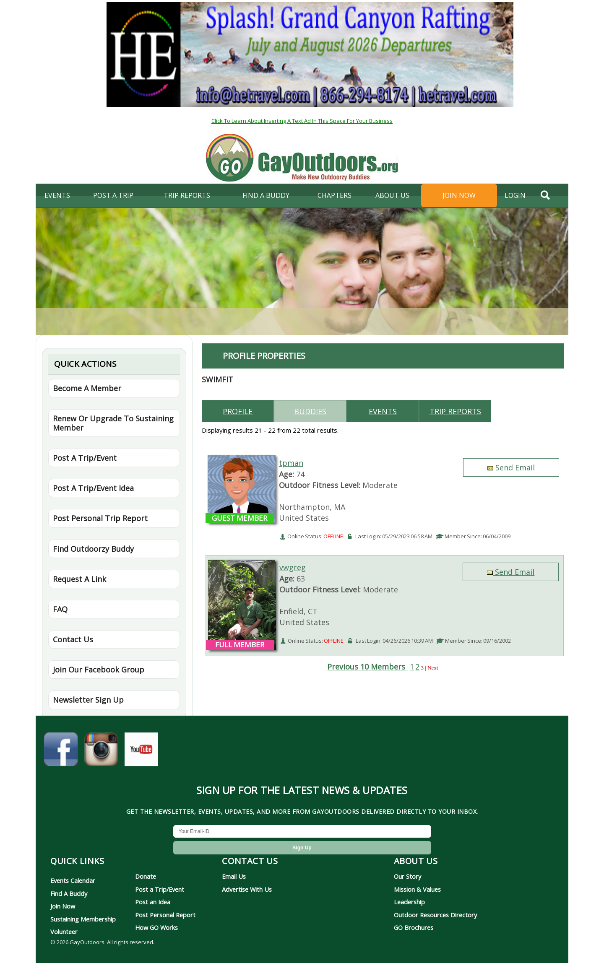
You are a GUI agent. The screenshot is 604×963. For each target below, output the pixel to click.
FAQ (60, 609)
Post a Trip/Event (159, 889)
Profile (238, 411)
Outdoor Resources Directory (435, 915)
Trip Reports (187, 195)
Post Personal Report (165, 915)
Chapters (334, 195)
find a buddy (265, 195)
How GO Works (156, 927)
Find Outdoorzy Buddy (93, 549)
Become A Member (87, 388)
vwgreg (292, 567)
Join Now (459, 195)
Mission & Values (417, 889)
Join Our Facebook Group (98, 669)
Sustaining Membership (83, 919)
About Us (392, 195)
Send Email (511, 467)
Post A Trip (113, 195)
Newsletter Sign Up (88, 700)
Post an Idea (152, 902)
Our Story (407, 876)
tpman (291, 463)
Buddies (310, 411)
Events (57, 195)
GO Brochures (413, 927)
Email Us (234, 876)
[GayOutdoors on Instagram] (101, 754)
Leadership (409, 902)
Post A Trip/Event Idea (93, 488)
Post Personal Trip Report (100, 518)
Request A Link (79, 579)
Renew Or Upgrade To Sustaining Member (113, 423)
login (515, 195)
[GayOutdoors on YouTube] (141, 754)
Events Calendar (72, 880)
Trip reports (455, 411)
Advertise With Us (247, 889)
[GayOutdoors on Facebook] (61, 754)
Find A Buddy (68, 893)
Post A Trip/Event (85, 458)
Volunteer (64, 931)
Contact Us (73, 639)
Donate (145, 876)
